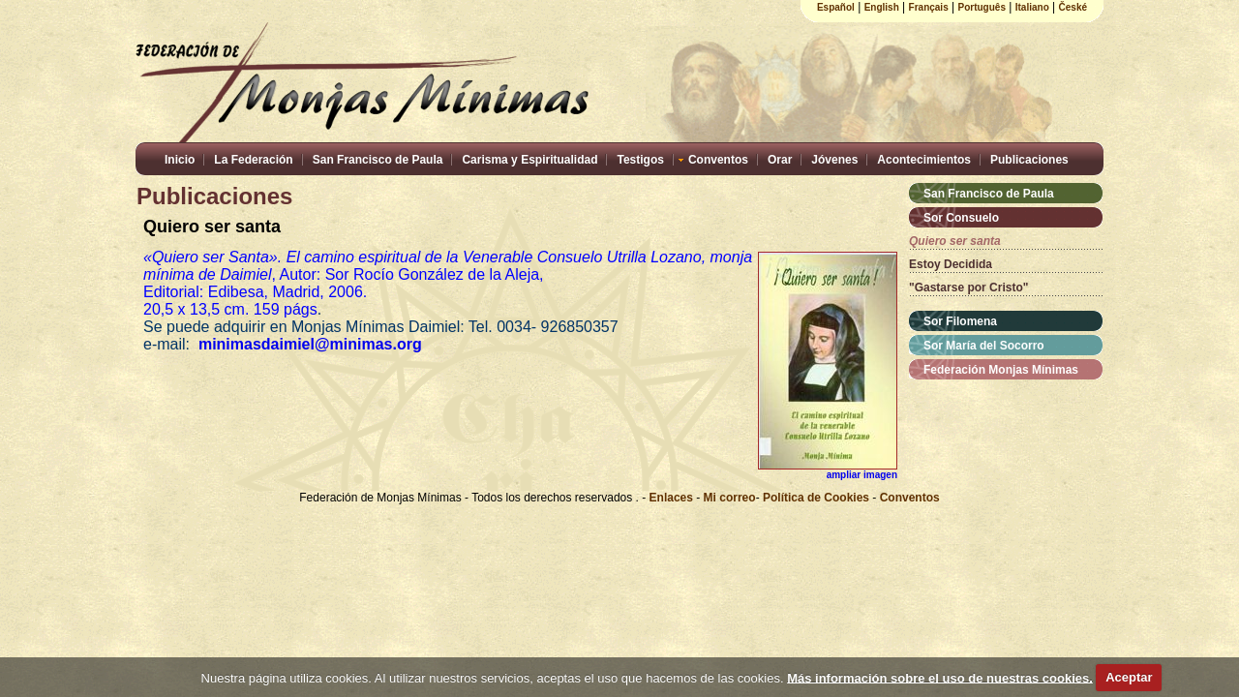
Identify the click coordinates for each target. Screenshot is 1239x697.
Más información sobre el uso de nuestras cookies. (940, 677)
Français (929, 7)
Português (982, 7)
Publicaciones (1029, 160)
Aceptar (1128, 677)
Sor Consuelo (961, 218)
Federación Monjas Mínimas (1000, 370)
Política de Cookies (816, 497)
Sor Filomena (960, 321)
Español (836, 7)
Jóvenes (834, 160)
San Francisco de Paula (378, 160)
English (881, 7)
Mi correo (730, 497)
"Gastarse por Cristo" (968, 287)
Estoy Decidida (950, 264)
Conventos (718, 160)
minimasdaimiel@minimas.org (316, 344)
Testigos (640, 160)
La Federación (253, 160)
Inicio (180, 160)
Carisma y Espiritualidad (529, 160)
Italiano (1032, 7)
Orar (780, 160)
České (1073, 7)
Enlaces (673, 497)
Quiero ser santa (955, 241)
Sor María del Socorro (983, 345)
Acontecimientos (924, 160)
